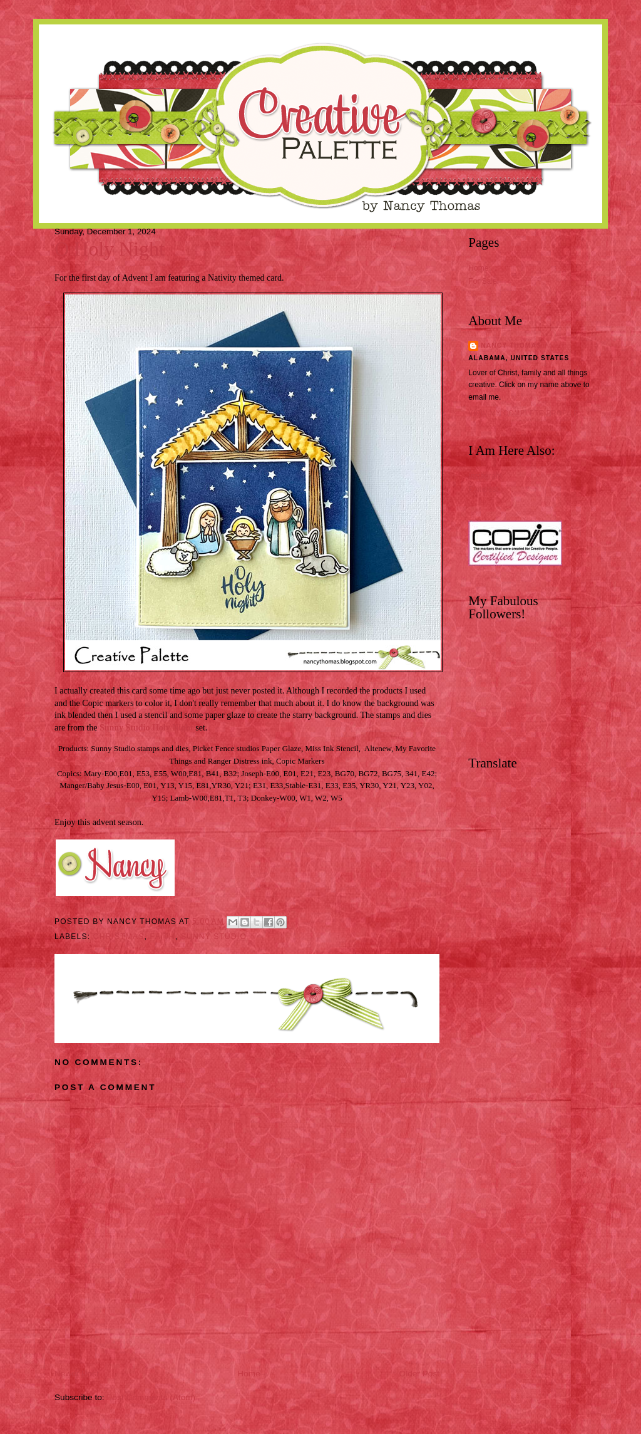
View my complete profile (523, 413)
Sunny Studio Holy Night (146, 727)
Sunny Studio (214, 936)
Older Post (419, 1373)
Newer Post (76, 1373)
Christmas (119, 936)
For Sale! (483, 281)
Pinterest (483, 489)
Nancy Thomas (511, 345)
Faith (162, 936)
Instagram (484, 476)
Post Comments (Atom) (150, 1397)
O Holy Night (109, 249)
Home (248, 1373)
